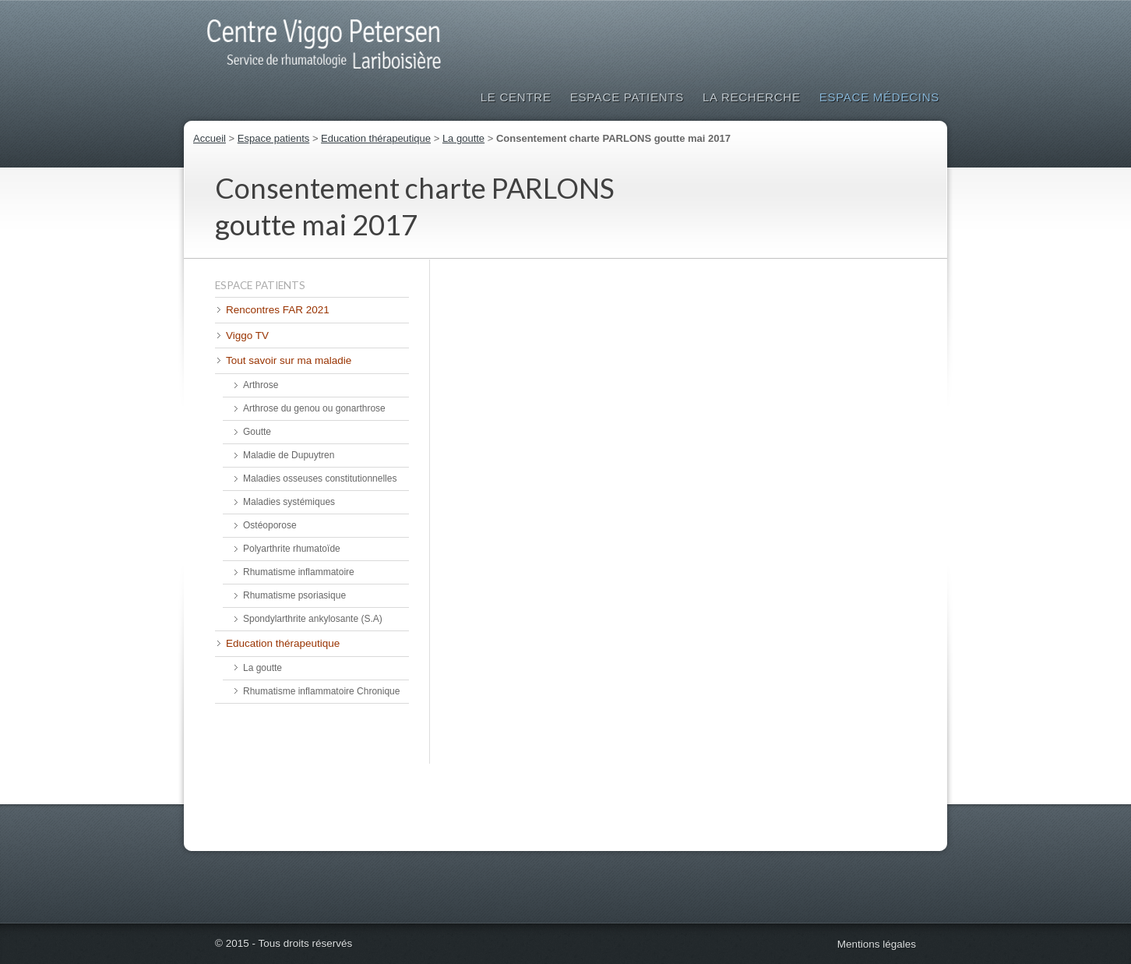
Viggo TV (247, 335)
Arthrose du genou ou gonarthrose (314, 408)
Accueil (209, 138)
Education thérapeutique (376, 138)
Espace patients (627, 97)
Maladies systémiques (289, 501)
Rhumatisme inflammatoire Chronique (321, 691)
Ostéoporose (270, 525)
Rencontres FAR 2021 (277, 310)
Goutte (257, 431)
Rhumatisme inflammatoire (298, 572)
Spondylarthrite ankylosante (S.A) (312, 618)
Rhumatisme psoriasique (294, 595)
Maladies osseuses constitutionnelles (319, 478)
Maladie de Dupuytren (288, 455)
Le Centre (516, 97)
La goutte (463, 138)
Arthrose (260, 385)
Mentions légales (876, 944)
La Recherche (752, 97)
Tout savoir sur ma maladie (288, 360)
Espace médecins (879, 97)
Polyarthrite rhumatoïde (291, 548)
